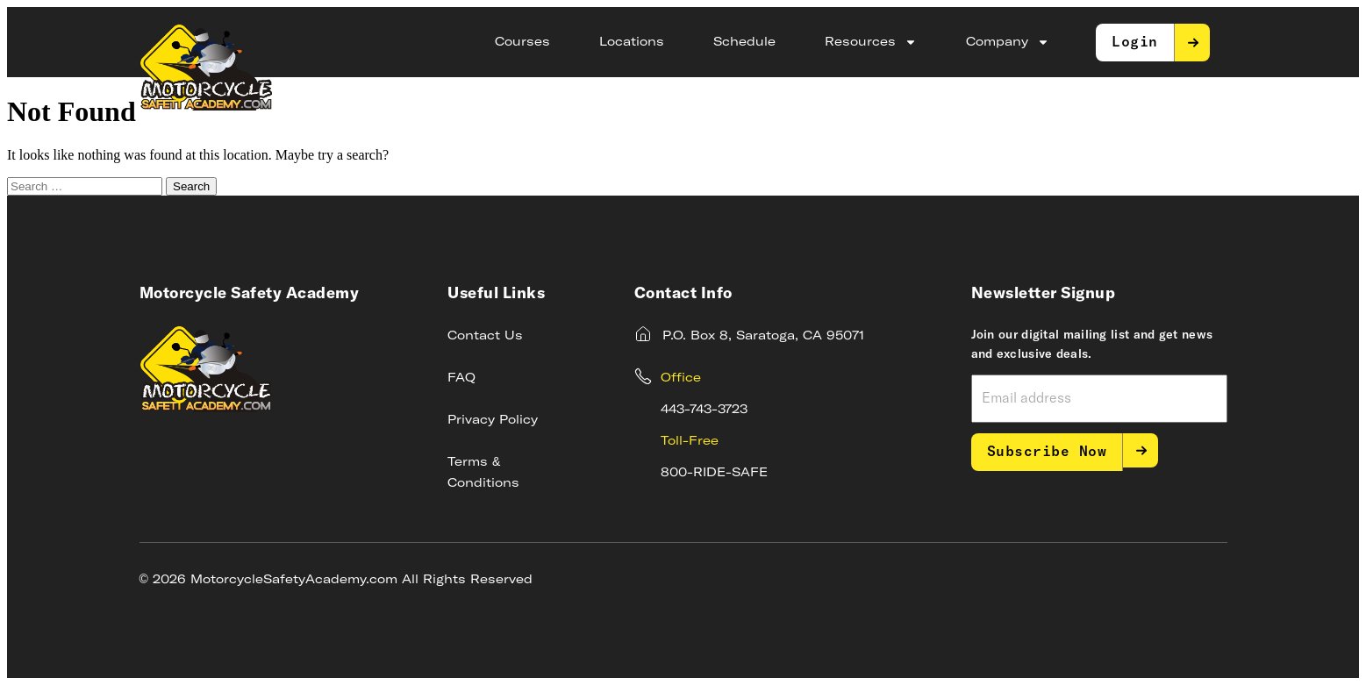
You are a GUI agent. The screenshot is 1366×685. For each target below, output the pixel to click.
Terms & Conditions (483, 472)
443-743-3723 (704, 409)
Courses (522, 42)
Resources (871, 42)
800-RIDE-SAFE (714, 473)
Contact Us (485, 336)
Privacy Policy (492, 420)
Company (1007, 42)
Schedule (744, 42)
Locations (631, 42)
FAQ (461, 378)
